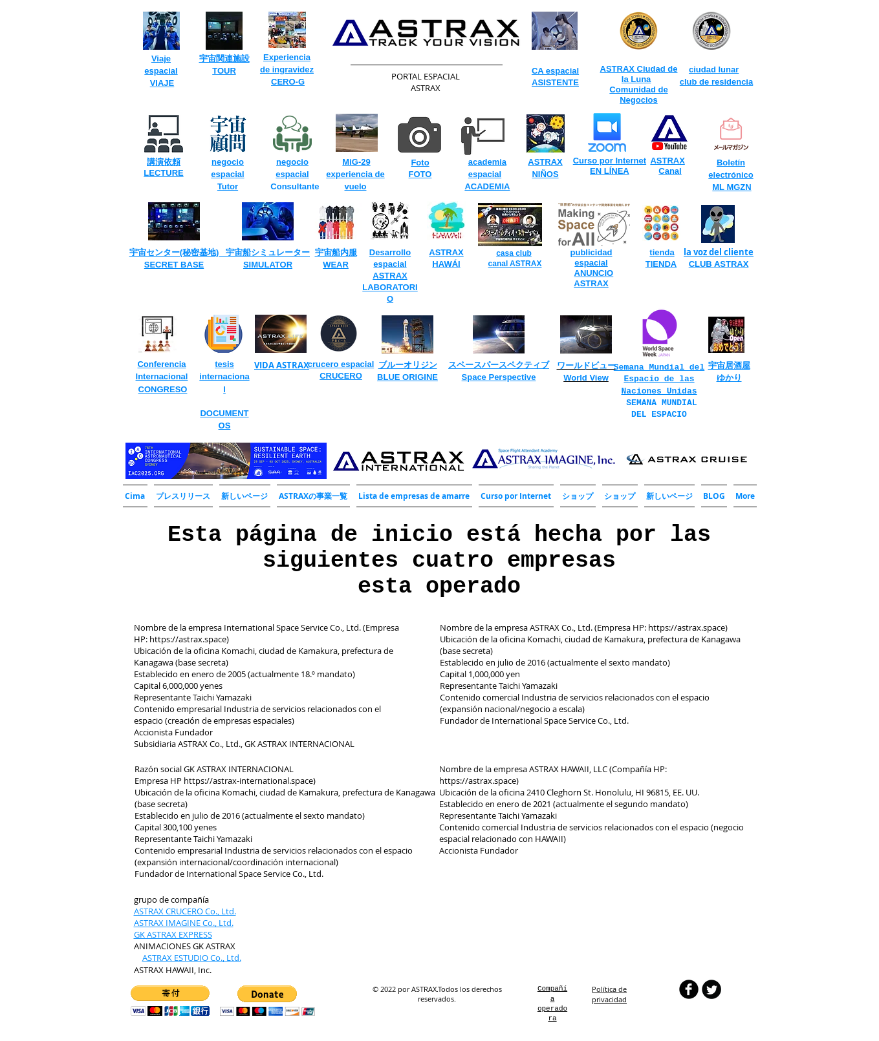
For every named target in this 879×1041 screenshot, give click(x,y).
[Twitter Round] (711, 989)
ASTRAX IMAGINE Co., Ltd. (183, 923)
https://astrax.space (187, 639)
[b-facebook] (689, 989)
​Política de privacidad (609, 994)
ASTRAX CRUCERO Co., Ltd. (185, 911)
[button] (313, 496)
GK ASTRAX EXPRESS (173, 934)
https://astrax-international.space (248, 780)
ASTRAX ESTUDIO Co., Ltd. (191, 957)
